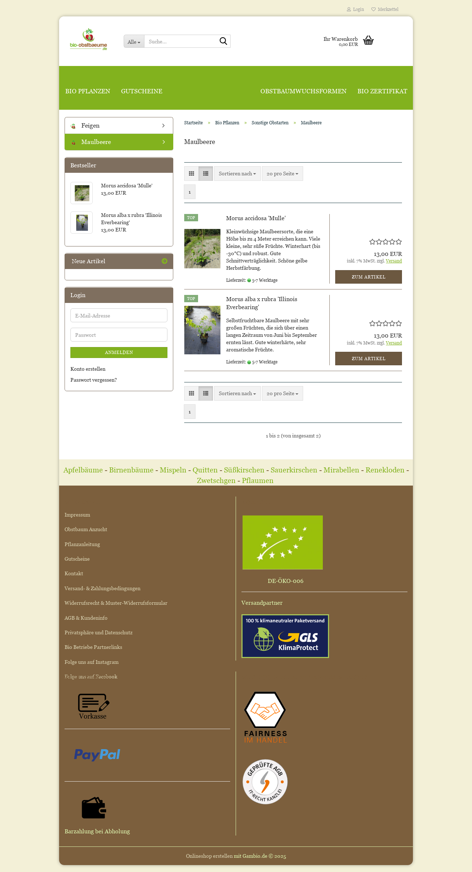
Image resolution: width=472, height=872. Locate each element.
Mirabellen (342, 470)
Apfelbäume (84, 470)
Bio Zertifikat (382, 91)
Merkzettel (384, 9)
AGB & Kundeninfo (86, 618)
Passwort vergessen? (93, 380)
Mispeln (173, 470)
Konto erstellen (87, 369)
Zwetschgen (216, 480)
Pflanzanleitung (82, 544)
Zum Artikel (369, 277)
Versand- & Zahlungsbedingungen (102, 588)
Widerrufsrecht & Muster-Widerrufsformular (116, 603)
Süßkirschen (245, 470)
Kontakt (74, 573)
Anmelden (119, 352)
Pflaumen (258, 480)
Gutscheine (141, 91)
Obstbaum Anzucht (86, 529)
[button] (191, 173)
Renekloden (385, 470)
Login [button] (355, 9)
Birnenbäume (131, 470)
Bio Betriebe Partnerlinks (93, 647)
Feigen (85, 125)
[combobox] (237, 173)
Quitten (205, 470)
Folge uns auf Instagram (92, 662)
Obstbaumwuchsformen (303, 91)
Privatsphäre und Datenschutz (98, 632)
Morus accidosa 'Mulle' (256, 218)
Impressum (77, 514)
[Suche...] (134, 41)
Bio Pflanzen (87, 91)
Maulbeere (90, 141)
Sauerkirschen (294, 470)
